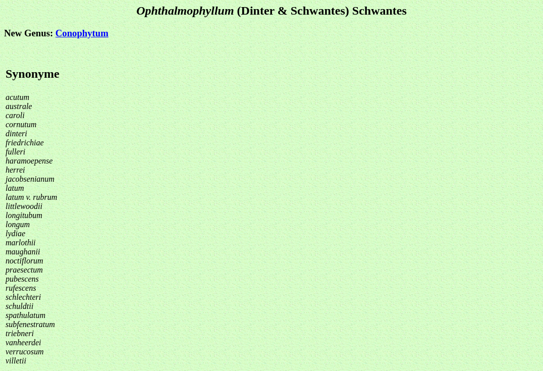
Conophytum (82, 33)
